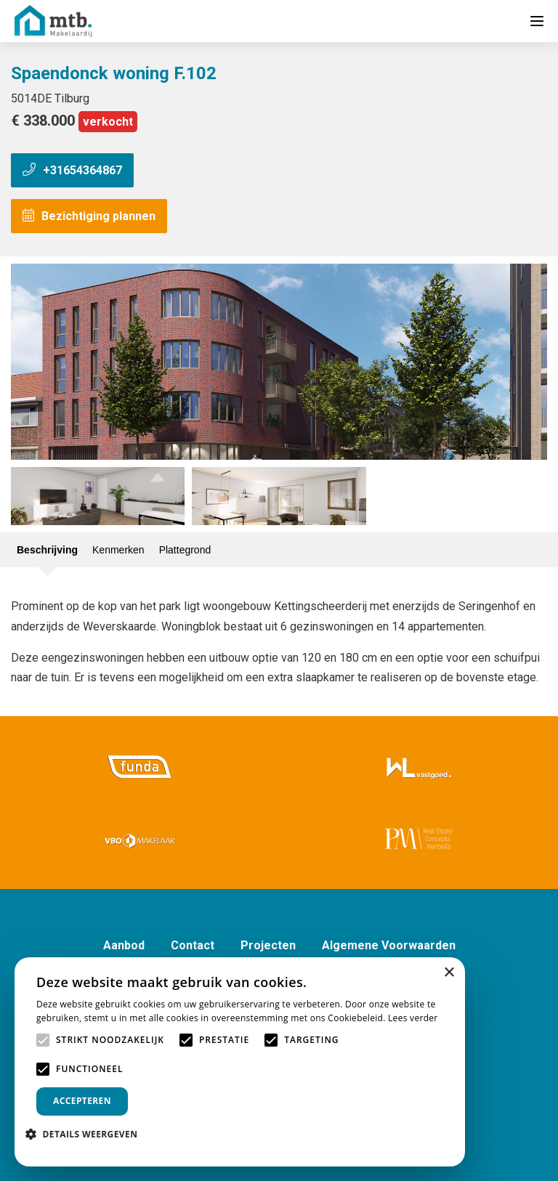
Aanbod (124, 945)
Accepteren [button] (82, 1101)
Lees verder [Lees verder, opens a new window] (413, 1018)
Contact (192, 945)
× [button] (448, 972)
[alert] (240, 1061)
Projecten (268, 945)
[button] (86, 1134)
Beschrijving (47, 550)
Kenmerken (118, 550)
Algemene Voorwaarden (389, 945)
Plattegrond (185, 550)
